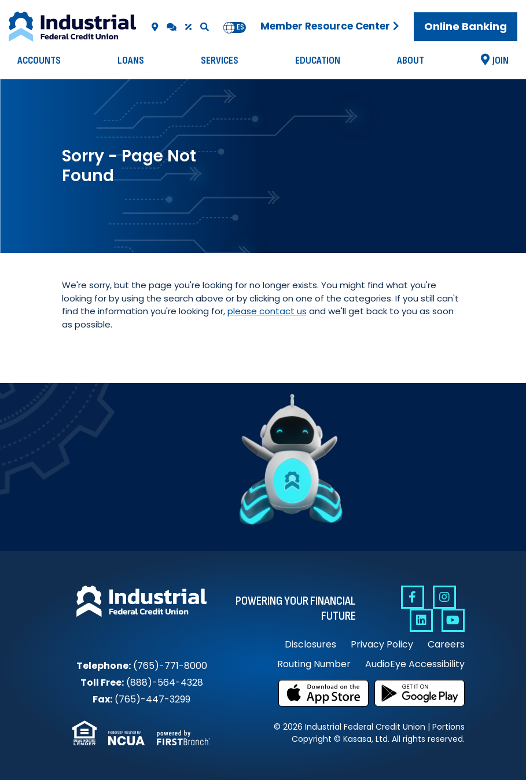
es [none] (240, 27)
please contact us (267, 311)
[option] (240, 27)
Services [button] (219, 60)
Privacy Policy (382, 644)
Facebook (412, 597)
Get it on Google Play (419, 693)
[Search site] (204, 27)
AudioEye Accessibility (415, 664)
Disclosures (310, 644)
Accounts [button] (39, 60)
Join (500, 60)
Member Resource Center (325, 26)
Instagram (444, 597)
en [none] (229, 27)
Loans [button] (130, 60)
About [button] (410, 60)
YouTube (453, 620)
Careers (446, 644)
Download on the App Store (323, 693)
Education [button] (317, 60)
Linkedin (421, 620)
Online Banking (465, 26)
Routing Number (314, 664)
